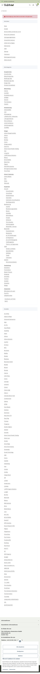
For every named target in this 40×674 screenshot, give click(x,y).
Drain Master (7, 407)
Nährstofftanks (9, 215)
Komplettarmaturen (8, 95)
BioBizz (6, 353)
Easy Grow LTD (7, 415)
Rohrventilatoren (8, 120)
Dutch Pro (6, 146)
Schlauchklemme (8, 559)
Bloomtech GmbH (8, 361)
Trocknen (6, 278)
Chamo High (7, 390)
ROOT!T (6, 548)
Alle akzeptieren (20, 647)
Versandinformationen (9, 40)
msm (5, 511)
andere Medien (7, 176)
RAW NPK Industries (9, 166)
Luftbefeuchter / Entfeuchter (11, 116)
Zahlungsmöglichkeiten (9, 37)
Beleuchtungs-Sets (8, 76)
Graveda (6, 432)
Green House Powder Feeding (11, 148)
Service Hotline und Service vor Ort (12, 31)
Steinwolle (6, 183)
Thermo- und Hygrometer (12, 244)
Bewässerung (7, 204)
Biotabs (6, 356)
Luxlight (6, 492)
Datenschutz (7, 45)
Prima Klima (7, 534)
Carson (6, 387)
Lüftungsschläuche (8, 118)
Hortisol (6, 469)
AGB (5, 48)
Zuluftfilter (6, 127)
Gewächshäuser (10, 195)
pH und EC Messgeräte (11, 239)
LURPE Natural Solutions (10, 155)
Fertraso (6, 421)
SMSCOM (6, 568)
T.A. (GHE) (6, 582)
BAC (5, 347)
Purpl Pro (6, 293)
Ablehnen (20, 655)
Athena (6, 135)
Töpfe (5, 246)
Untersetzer (9, 257)
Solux (5, 574)
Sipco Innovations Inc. (9, 565)
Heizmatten (8, 197)
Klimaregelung (7, 114)
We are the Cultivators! (9, 34)
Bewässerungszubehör (11, 208)
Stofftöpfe (8, 253)
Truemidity (6, 596)
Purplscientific (7, 540)
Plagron (6, 164)
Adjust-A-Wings (8, 316)
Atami (5, 333)
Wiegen (6, 285)
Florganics (6, 424)
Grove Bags (7, 443)
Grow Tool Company (9, 446)
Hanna (5, 458)
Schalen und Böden (10, 248)
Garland (6, 429)
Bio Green (6, 350)
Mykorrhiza (7, 162)
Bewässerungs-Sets (9, 80)
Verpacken (6, 283)
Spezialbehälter (9, 251)
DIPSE (5, 404)
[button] (20, 620)
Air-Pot (6, 325)
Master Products (8, 272)
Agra (5, 322)
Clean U (6, 392)
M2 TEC (6, 494)
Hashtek (6, 460)
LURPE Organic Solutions (10, 489)
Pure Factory (7, 537)
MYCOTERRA (7, 159)
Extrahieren (7, 267)
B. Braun (6, 344)
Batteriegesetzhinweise (9, 57)
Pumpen (8, 217)
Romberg (6, 542)
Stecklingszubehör (10, 202)
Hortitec (6, 472)
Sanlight (6, 557)
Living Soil (6, 153)
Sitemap (6, 51)
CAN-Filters (7, 376)
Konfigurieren (20, 651)
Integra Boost (7, 475)
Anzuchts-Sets (7, 74)
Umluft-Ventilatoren (8, 123)
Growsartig (6, 449)
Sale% (6, 301)
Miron (5, 506)
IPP (5, 477)
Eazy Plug (6, 418)
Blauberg (6, 359)
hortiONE (6, 93)
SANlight (6, 97)
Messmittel (6, 228)
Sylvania (6, 99)
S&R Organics (7, 554)
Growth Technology (8, 452)
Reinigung (6, 274)
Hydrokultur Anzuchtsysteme (13, 200)
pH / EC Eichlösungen (11, 235)
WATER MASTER (8, 605)
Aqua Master (7, 327)
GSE (5, 455)
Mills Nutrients (7, 503)
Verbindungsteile (10, 224)
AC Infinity (6, 313)
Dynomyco (6, 412)
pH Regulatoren (10, 237)
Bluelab (6, 364)
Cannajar (6, 381)
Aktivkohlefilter (7, 109)
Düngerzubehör (8, 144)
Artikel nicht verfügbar (9, 43)
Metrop (6, 157)
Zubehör (6, 104)
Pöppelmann (7, 531)
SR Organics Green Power (10, 168)
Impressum (7, 54)
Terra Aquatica (9, 222)
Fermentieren (7, 269)
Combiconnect (7, 398)
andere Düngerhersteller (10, 133)
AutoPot (8, 206)
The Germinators (8, 593)
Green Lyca (7, 438)
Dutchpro (6, 409)
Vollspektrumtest (8, 295)
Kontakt (6, 28)
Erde (5, 178)
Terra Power (7, 170)
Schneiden (6, 276)
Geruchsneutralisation (11, 262)
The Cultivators (7, 102)
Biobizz (6, 137)
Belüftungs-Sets (8, 78)
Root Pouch (7, 545)
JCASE (6, 480)
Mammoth (6, 497)
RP (5, 551)
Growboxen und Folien (10, 299)
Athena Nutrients (8, 339)
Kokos (5, 181)
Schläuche (8, 219)
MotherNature (7, 508)
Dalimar (6, 401)
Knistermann (7, 483)
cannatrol (6, 384)
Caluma (6, 90)
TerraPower (7, 588)
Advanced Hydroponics (9, 319)
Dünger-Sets (7, 83)
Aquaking (6, 330)
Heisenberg (7, 463)
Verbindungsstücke (8, 125)
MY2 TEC (6, 514)
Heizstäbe (8, 213)
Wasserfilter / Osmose (11, 226)
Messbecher (9, 233)
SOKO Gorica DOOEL (9, 571)
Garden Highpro (8, 426)
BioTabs (6, 139)
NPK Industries (7, 523)
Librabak (6, 486)
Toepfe (7, 255)
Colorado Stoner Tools (9, 395)
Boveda (6, 370)
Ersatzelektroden (10, 231)
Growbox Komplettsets (9, 85)
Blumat (7, 211)
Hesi (5, 151)
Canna (5, 142)
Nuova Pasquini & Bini (9, 525)
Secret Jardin (7, 562)
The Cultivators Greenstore (10, 591)
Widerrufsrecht (7, 60)
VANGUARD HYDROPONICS (11, 599)
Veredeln (6, 281)
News (5, 26)
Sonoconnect (7, 576)
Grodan (6, 441)
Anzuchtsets (9, 193)
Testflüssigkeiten (10, 242)
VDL (5, 602)
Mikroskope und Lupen (9, 291)
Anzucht (6, 188)
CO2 (5, 112)
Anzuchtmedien (10, 191)
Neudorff (6, 520)
